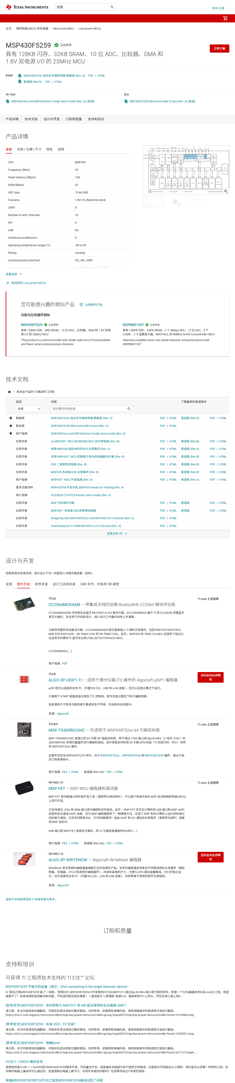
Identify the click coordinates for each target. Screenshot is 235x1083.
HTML (101, 75)
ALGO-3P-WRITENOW (68, 859)
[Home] (27, 7)
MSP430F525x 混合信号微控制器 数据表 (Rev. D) (54, 75)
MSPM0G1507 (133, 325)
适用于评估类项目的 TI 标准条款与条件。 (32, 899)
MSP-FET (57, 788)
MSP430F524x (131, 755)
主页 (8, 28)
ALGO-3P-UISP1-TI (65, 680)
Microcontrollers (63, 28)
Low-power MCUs (90, 28)
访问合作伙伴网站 (211, 677)
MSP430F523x (110, 755)
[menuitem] (214, 18)
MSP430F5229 (31, 325)
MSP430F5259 (154, 755)
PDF (91, 75)
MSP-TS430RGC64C (67, 730)
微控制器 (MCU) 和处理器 (32, 28)
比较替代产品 (93, 304)
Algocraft (63, 713)
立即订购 (219, 48)
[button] (9, 18)
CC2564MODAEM (64, 604)
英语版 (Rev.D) (33, 81)
